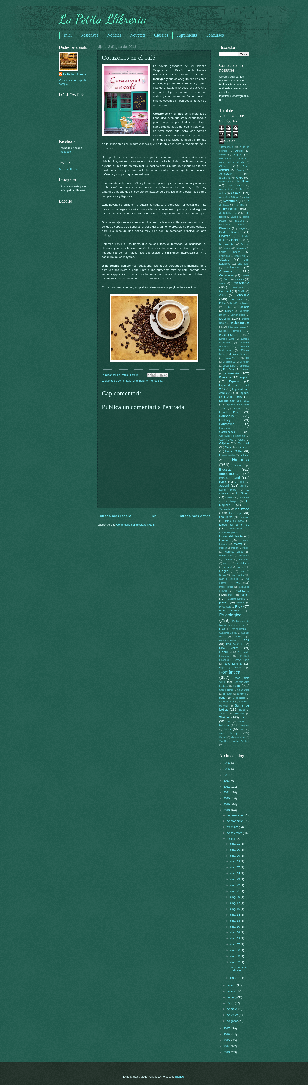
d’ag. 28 (235, 861)
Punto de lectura (238, 629)
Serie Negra (239, 698)
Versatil (223, 737)
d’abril (231, 1003)
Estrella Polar (229, 412)
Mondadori (244, 559)
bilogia (241, 228)
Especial (234, 381)
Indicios (223, 478)
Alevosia (223, 155)
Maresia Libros (234, 551)
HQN (238, 465)
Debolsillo (242, 295)
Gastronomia (227, 431)
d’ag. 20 (235, 897)
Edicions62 (227, 334)
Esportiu (238, 408)
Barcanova (224, 224)
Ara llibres (242, 181)
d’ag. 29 (235, 855)
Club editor (243, 264)
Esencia (225, 377)
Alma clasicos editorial (231, 162)
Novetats (137, 35)
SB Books (227, 694)
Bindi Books (229, 232)
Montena (227, 563)
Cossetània (241, 283)
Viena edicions (238, 737)
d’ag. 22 (235, 885)
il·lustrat (225, 469)
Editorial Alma (226, 339)
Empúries (228, 369)
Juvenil (224, 485)
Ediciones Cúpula (237, 327)
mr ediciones (242, 563)
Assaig (235, 193)
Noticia (222, 575)
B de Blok (239, 205)
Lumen (223, 540)
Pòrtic (240, 602)
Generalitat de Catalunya (232, 436)
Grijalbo (224, 443)
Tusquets (244, 725)
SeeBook (241, 694)
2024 (227, 774)
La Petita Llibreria (103, 19)
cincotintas (224, 256)
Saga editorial (226, 690)
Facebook (65, 151)
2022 (227, 786)
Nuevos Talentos (228, 579)
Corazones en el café (238, 968)
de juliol (232, 985)
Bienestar (225, 228)
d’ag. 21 (235, 891)
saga (236, 685)
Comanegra (226, 275)
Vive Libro (224, 741)
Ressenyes (89, 35)
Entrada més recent (114, 516)
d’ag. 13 (235, 920)
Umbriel (227, 729)
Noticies (114, 35)
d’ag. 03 (235, 956)
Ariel (242, 189)
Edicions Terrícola (230, 331)
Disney (229, 311)
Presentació (225, 607)
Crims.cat (225, 291)
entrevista (232, 373)
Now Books (237, 575)
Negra (223, 571)
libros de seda (234, 521)
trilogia (224, 725)
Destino (228, 307)
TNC (228, 721)
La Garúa (229, 497)
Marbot (245, 548)
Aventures (230, 201)
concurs (239, 279)
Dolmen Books (238, 315)
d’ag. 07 (235, 944)
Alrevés (223, 166)
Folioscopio (224, 428)
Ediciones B (240, 322)
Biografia (224, 236)
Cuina (222, 295)
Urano (242, 729)
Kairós (242, 486)
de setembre (235, 833)
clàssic (224, 259)
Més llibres (243, 555)
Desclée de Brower (239, 303)
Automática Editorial (229, 197)
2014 (227, 1046)
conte (222, 283)
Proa (238, 606)
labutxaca (242, 509)
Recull (223, 652)
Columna (225, 271)
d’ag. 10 (235, 926)
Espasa (244, 377)
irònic (222, 481)
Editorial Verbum (231, 358)
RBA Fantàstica (235, 644)
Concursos (215, 35)
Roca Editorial (233, 663)
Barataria (239, 221)
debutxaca (236, 299)
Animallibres (225, 181)
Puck (222, 629)
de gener (232, 1021)
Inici (68, 35)
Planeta (244, 594)
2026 (227, 762)
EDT (247, 358)
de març (232, 1009)
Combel (245, 275)
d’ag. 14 (235, 914)
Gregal (241, 440)
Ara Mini (235, 185)
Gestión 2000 (226, 440)
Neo (242, 571)
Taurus (242, 710)
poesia (223, 602)
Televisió (239, 713)
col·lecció (233, 267)
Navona (241, 567)
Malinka (223, 548)
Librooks (244, 517)
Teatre (222, 713)
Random (238, 636)
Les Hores (225, 517)
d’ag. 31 (235, 843)
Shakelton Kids (226, 702)
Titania (245, 717)
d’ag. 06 (235, 950)
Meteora (228, 559)
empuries (244, 366)
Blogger (180, 1076)
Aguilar (239, 150)
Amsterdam (226, 173)
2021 (227, 792)
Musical (228, 567)
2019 (227, 804)
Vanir (221, 733)
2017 (227, 1028)
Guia (228, 447)
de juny (231, 991)
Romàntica (156, 380)
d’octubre (233, 827)
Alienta (242, 158)
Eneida (245, 369)
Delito (222, 303)
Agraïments (187, 35)
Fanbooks (226, 416)
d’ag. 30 (235, 849)
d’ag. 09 (235, 932)
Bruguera (227, 248)
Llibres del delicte (231, 536)
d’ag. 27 (235, 867)
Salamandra (243, 690)
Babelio (234, 217)
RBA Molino (228, 648)
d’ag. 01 (235, 977)
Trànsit (241, 721)
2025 (227, 768)
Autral (246, 197)
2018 (227, 810)
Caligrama (241, 248)
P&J (237, 582)
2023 (227, 780)
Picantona (241, 590)
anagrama (224, 177)
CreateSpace (236, 287)
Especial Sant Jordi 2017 (234, 400)
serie (222, 697)
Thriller (224, 717)
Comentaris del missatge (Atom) (135, 524)
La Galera (242, 493)
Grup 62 (243, 443)
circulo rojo (240, 256)
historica (244, 455)
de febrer (232, 1015)
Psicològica (230, 614)
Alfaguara (237, 154)
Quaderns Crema (228, 633)
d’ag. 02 (235, 962)
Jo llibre (239, 482)
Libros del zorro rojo (234, 524)
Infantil (235, 477)
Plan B (231, 595)
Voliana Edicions (241, 741)
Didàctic (244, 307)
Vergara (235, 733)
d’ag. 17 (235, 903)
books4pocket (226, 244)
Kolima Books (227, 490)
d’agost (231, 838)
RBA (246, 640)
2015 (227, 1040)
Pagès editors (226, 587)
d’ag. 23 (235, 879)
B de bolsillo (140, 380)
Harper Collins (234, 451)
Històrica (240, 459)
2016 (227, 1034)
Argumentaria (225, 189)
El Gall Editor (229, 366)
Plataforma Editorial (235, 599)
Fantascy (224, 420)
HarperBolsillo (227, 455)
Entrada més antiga (194, 516)
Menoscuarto (225, 555)
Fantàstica (226, 424)
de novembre (235, 821)
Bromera (245, 244)
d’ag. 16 (235, 909)
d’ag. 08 (235, 938)
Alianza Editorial (227, 158)
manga (234, 548)
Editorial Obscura (239, 354)
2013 (227, 1052)
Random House (227, 640)
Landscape (235, 513)
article (222, 193)
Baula (241, 224)
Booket (236, 240)
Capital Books (229, 252)
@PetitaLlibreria (68, 169)
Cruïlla (241, 291)
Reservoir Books (241, 660)
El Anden (244, 362)
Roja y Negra (230, 667)
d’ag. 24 (235, 873)
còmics (226, 279)
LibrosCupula (235, 529)
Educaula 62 (229, 362)
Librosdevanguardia (228, 532)
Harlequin (243, 447)
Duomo (224, 318)
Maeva (238, 543)
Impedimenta (228, 473)
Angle (239, 177)
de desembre (235, 815)
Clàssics (161, 35)
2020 (227, 798)
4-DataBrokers (226, 147)
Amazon (241, 170)
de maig (232, 997)
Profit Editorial (229, 610)
